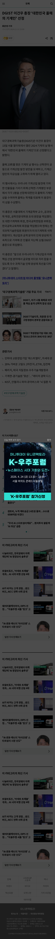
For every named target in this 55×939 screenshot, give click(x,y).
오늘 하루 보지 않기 (12, 440)
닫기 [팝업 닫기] (49, 440)
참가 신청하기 (27, 496)
